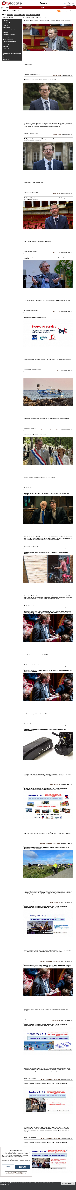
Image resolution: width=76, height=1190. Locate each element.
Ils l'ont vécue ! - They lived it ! (53, 444)
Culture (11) (5, 25)
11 (42, 1171)
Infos (58, 1177)
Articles (20, 7)
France (58, 301)
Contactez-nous (33, 1177)
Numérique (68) (6, 44)
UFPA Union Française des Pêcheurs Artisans (50, 349)
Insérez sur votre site (67, 1161)
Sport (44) (5, 57)
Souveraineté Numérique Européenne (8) (12, 54)
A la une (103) (6, 20)
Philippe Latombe (57, 64)
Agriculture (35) (6, 22)
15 (50, 1171)
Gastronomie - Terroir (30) (9, 34)
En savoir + (32, 1178)
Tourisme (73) (6, 59)
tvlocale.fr (6, 1177)
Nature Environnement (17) (9, 41)
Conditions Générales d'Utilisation (63, 1178)
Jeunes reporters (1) (7, 39)
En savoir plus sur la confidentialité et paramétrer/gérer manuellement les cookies (16, 1173)
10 (40, 1171)
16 (52, 1171)
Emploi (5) (5, 32)
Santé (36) (5, 46)
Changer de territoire (70, 5)
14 (48, 1171)
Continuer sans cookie (22, 1167)
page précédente (68, 11)
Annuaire (65, 7)
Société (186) (6, 48)
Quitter (8, 1166)
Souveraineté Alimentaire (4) (9, 51)
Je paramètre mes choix (68, 1183)
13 (46, 1171)
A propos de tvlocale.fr (35, 1180)
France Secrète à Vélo (55, 492)
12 (44, 1171)
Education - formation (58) (9, 30)
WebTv (42, 7)
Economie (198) (6, 27)
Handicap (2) (6, 37)
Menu (7, 7)
